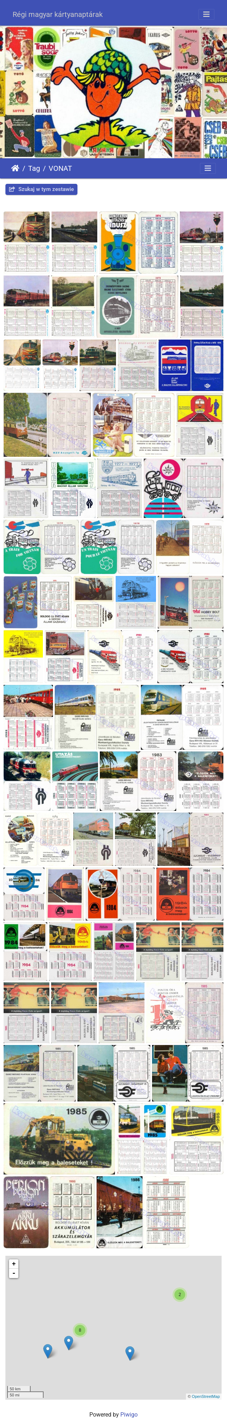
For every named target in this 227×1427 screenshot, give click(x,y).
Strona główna (15, 168)
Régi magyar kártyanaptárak (58, 14)
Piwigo (129, 1414)
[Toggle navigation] (206, 14)
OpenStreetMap (206, 1396)
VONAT (60, 168)
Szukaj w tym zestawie (41, 189)
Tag (34, 168)
